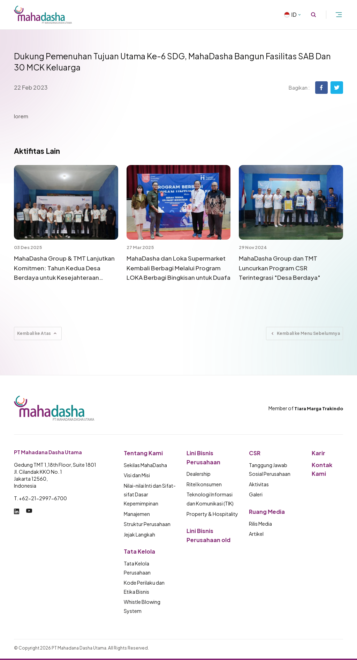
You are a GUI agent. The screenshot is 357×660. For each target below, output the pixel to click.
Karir (318, 453)
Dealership (199, 474)
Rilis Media (260, 523)
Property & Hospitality (212, 514)
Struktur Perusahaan (147, 524)
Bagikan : (299, 87)
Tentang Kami (143, 453)
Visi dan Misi (137, 475)
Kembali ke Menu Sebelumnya (304, 333)
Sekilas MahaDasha (145, 465)
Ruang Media (267, 511)
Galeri (256, 494)
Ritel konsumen (204, 484)
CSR (254, 453)
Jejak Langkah (139, 534)
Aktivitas (259, 484)
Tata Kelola (139, 551)
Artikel (256, 534)
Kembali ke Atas (38, 333)
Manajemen (137, 514)
